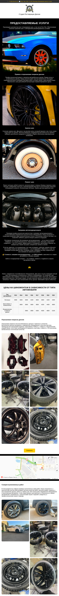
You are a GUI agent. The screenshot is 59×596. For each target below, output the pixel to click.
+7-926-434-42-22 (13, 1)
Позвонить (29, 450)
